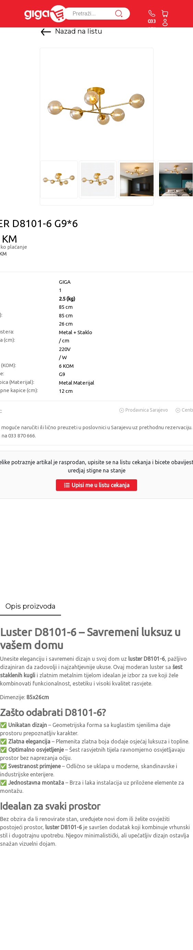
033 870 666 (152, 24)
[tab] (30, 606)
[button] (165, 22)
